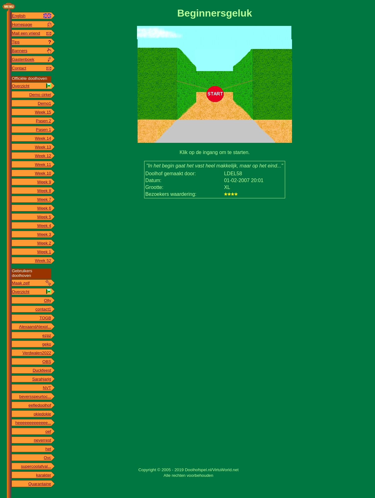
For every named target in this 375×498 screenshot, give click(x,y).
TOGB (45, 318)
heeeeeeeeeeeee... (33, 422)
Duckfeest (42, 370)
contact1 (43, 309)
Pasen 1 (43, 129)
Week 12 (43, 155)
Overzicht (20, 86)
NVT (47, 387)
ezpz (46, 335)
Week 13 (43, 147)
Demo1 (44, 103)
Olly (47, 300)
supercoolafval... (36, 466)
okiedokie (42, 414)
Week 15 (43, 112)
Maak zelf (21, 283)
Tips (16, 42)
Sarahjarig (41, 379)
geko (46, 344)
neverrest (42, 440)
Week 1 (44, 251)
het (48, 449)
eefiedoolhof (39, 405)
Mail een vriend (26, 33)
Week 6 (44, 208)
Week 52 (43, 260)
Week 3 (44, 234)
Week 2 (44, 243)
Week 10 (43, 173)
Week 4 (44, 225)
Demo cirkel (40, 94)
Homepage (22, 24)
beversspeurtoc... (35, 396)
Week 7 (44, 199)
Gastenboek (23, 59)
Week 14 (43, 138)
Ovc (47, 457)
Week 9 (44, 182)
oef (48, 431)
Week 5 (44, 217)
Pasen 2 (43, 120)
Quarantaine (39, 483)
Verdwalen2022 (36, 353)
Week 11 (43, 164)
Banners (19, 50)
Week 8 (44, 190)
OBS (46, 361)
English (19, 15)
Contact (19, 68)
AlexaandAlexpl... (35, 326)
